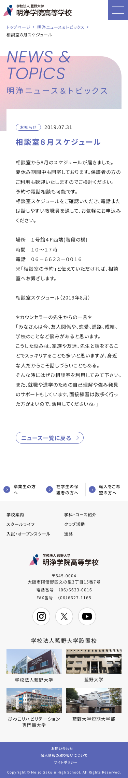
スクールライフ (20, 524)
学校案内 (15, 514)
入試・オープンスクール (28, 534)
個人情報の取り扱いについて (64, 755)
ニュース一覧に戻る (46, 438)
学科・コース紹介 (80, 514)
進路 (68, 534)
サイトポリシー (66, 761)
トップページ (18, 27)
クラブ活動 (74, 524)
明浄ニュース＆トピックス (61, 27)
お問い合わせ (62, 748)
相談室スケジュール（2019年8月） (53, 297)
